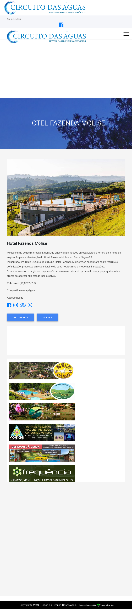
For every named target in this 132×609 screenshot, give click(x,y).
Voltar (47, 317)
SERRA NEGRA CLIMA (66, 342)
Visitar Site (20, 317)
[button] (16, 197)
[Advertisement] (66, 72)
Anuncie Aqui (14, 19)
